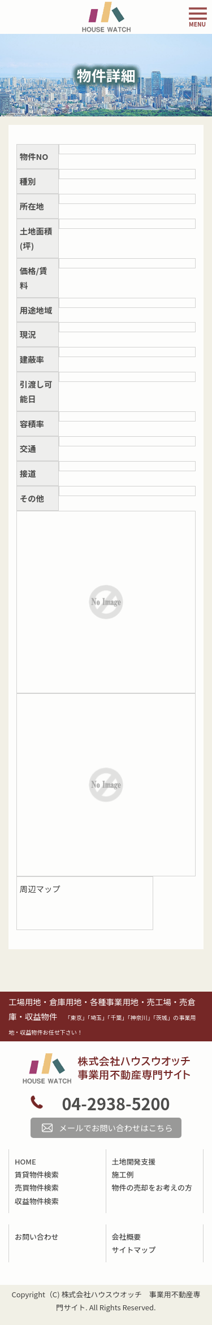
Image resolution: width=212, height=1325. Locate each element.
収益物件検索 (37, 1201)
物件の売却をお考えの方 (152, 1187)
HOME (25, 1161)
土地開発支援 (134, 1161)
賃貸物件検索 (37, 1174)
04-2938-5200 (116, 1103)
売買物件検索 (37, 1187)
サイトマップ (134, 1249)
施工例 (123, 1174)
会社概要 (126, 1236)
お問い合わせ (37, 1236)
